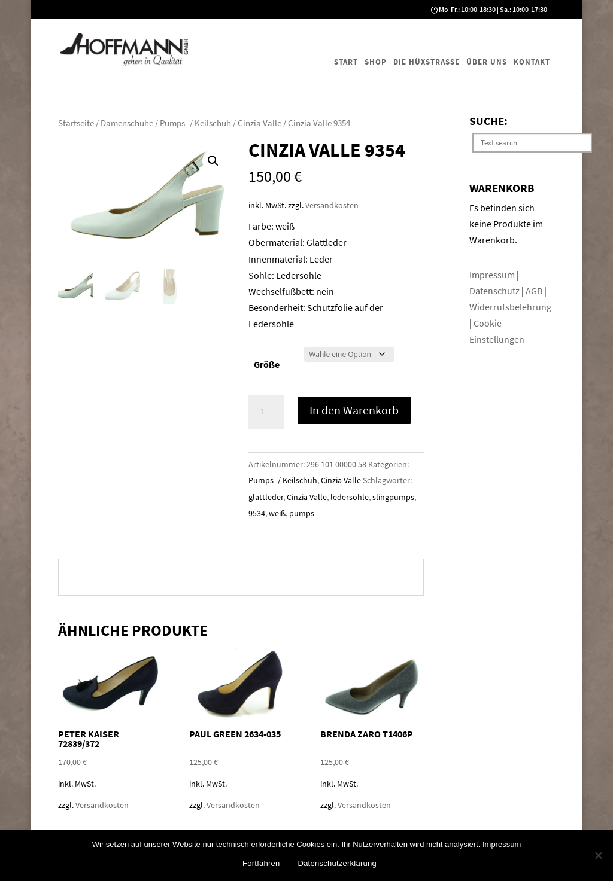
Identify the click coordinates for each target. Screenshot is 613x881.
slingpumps (393, 497)
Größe (267, 364)
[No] (598, 855)
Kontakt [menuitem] (532, 62)
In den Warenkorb (354, 410)
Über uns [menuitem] (486, 62)
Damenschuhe (127, 123)
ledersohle (349, 497)
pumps (301, 513)
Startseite (76, 123)
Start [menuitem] (346, 62)
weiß (277, 513)
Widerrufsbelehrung (510, 307)
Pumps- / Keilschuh (195, 123)
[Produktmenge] (266, 412)
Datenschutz (495, 291)
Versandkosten (332, 205)
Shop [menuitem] (376, 62)
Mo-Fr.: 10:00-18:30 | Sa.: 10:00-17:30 (493, 9)
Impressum (493, 275)
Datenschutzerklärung (337, 863)
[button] (213, 161)
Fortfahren (261, 863)
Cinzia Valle (259, 123)
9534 (256, 513)
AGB (535, 291)
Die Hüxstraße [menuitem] (426, 62)
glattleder (265, 497)
